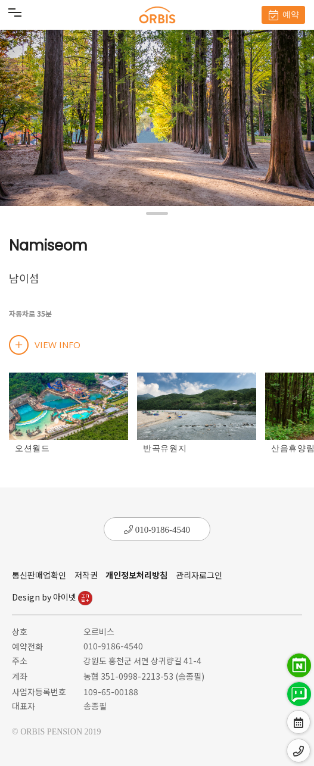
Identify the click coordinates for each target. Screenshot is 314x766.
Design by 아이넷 (52, 597)
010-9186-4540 (157, 529)
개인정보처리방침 (136, 575)
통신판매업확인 (39, 575)
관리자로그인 (199, 575)
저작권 (86, 575)
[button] (157, 213)
